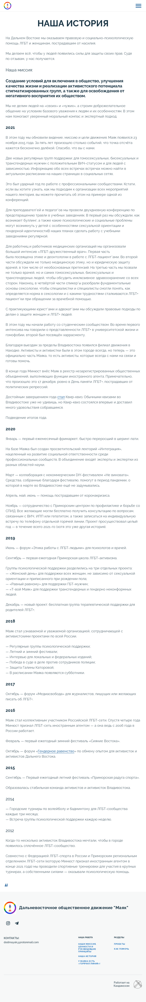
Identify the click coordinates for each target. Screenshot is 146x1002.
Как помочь (121, 949)
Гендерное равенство (56, 751)
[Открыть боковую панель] (138, 5)
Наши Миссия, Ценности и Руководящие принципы (87, 948)
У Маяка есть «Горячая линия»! (89, 962)
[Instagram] (8, 923)
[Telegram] (16, 923)
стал (61, 397)
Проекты (119, 944)
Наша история (87, 956)
